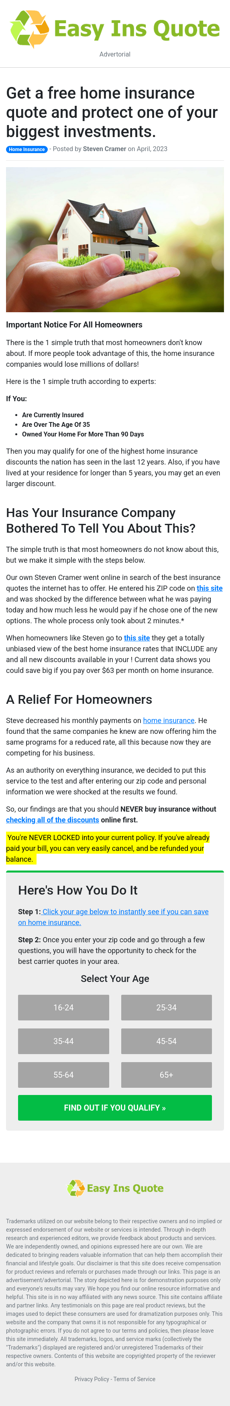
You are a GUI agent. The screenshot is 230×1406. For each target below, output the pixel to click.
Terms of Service (135, 1379)
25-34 (167, 1007)
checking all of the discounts (52, 820)
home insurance (169, 720)
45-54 (167, 1041)
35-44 (63, 1041)
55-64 (63, 1075)
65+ (166, 1075)
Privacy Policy (92, 1379)
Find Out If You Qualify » (115, 1108)
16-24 (63, 1007)
